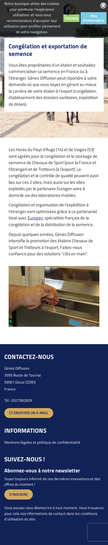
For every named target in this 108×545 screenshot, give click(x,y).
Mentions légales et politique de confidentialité (42, 442)
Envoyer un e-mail (28, 413)
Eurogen (35, 217)
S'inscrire (18, 494)
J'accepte (71, 18)
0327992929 (22, 400)
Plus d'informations (94, 18)
